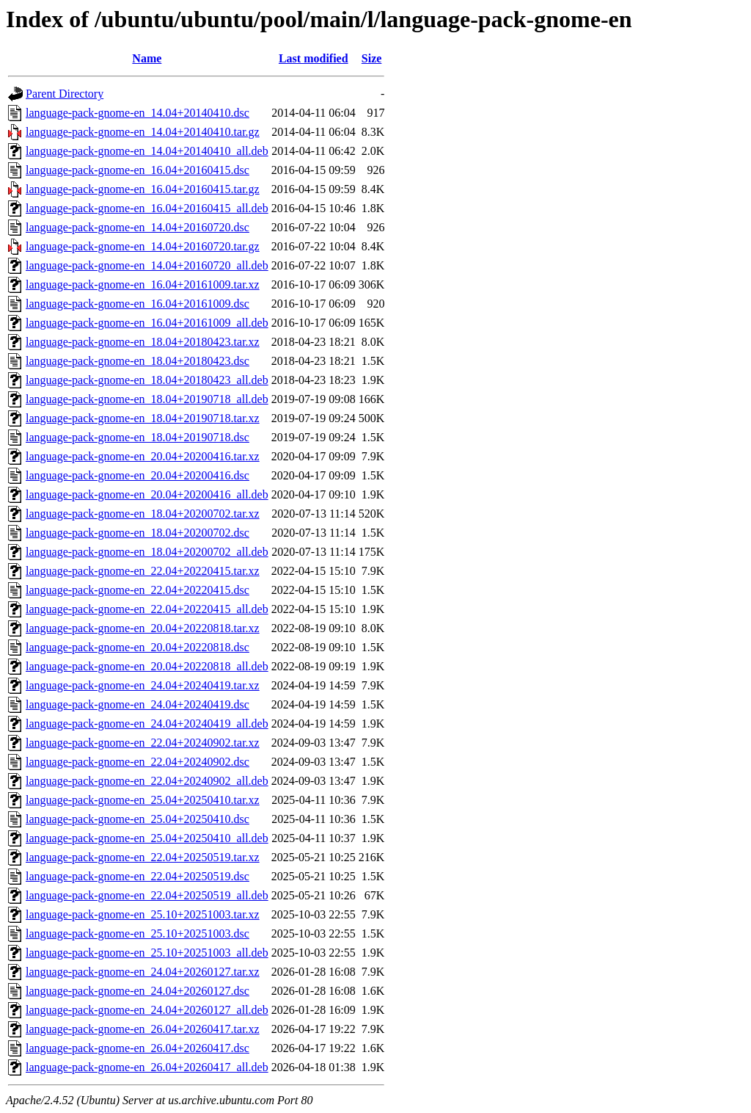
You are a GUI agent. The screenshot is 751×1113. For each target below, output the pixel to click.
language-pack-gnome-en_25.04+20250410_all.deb (147, 838)
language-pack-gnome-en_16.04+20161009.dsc (137, 303)
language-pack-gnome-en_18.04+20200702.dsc (137, 532)
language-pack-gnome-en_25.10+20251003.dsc (137, 933)
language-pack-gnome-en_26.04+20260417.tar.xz (143, 1029)
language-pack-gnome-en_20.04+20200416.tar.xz (143, 456)
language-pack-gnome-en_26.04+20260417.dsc (137, 1048)
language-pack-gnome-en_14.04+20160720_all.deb (147, 265)
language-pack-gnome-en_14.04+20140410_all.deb (147, 151)
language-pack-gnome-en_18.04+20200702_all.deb (147, 551)
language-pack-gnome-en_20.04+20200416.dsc (137, 475)
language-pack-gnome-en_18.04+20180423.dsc (137, 361)
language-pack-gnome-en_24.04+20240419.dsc (137, 704)
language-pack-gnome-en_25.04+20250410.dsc (137, 819)
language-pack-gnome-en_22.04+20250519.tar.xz (143, 857)
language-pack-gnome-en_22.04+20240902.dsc (137, 761)
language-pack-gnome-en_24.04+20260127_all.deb (147, 1010)
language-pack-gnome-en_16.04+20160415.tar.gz (143, 189)
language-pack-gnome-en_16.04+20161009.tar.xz (143, 284)
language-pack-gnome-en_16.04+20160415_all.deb (147, 208)
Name (146, 58)
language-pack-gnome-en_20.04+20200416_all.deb (147, 494)
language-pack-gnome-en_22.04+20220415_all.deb (147, 609)
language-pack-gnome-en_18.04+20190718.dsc (137, 437)
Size (372, 58)
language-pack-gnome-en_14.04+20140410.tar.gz (143, 132)
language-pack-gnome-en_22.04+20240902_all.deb (147, 781)
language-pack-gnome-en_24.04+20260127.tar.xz (143, 971)
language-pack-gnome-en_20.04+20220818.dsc (137, 647)
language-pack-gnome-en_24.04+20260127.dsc (137, 991)
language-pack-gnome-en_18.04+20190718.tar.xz (143, 418)
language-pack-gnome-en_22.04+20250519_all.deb (147, 895)
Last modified (313, 58)
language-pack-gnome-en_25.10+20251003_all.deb (147, 952)
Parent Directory (64, 93)
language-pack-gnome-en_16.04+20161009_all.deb (147, 322)
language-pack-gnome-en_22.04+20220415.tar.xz (143, 571)
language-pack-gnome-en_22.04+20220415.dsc (137, 590)
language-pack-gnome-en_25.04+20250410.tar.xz (143, 800)
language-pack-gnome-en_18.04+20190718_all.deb (147, 399)
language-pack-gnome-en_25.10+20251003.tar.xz (143, 914)
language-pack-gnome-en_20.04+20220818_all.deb (147, 666)
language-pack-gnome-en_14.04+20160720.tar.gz (143, 246)
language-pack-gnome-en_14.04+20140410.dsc (137, 112)
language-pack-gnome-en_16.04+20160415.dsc (137, 170)
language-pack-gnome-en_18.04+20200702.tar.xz (143, 513)
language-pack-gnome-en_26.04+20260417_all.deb (147, 1067)
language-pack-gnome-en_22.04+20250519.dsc (137, 876)
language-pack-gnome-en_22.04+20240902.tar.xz (143, 742)
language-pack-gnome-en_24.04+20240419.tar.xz (143, 685)
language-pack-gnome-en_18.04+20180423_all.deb (147, 380)
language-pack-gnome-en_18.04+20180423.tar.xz (143, 342)
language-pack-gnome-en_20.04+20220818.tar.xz (143, 628)
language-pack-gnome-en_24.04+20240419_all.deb (147, 723)
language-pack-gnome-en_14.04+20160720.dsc (137, 227)
